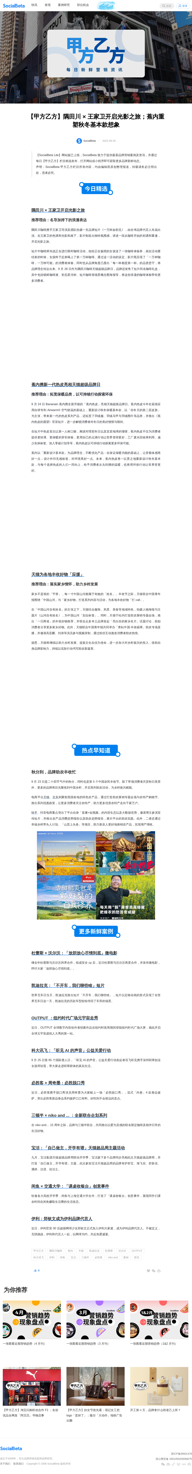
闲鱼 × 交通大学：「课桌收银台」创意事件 (70, 1186)
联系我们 (18, 1463)
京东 (55, 797)
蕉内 (70, 1250)
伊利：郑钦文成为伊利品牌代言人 (61, 1218)
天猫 (46, 797)
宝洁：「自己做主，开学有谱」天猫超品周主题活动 (78, 1148)
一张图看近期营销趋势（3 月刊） (88, 1343)
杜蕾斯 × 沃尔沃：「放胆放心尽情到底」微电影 (74, 953)
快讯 (34, 4)
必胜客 (98, 1257)
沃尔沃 (122, 1250)
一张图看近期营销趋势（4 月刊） (25, 1343)
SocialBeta (89, 140)
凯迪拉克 (94, 1250)
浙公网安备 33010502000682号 (174, 1458)
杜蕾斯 (109, 1250)
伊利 (51, 1257)
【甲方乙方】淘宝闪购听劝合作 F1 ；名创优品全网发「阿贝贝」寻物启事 (30, 1413)
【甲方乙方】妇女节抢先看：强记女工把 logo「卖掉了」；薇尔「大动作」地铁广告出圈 (94, 1415)
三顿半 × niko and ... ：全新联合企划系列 (69, 1115)
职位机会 (83, 4)
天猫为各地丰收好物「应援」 (57, 574)
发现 (48, 4)
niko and (113, 1257)
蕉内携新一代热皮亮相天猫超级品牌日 (65, 384)
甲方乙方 (38, 1250)
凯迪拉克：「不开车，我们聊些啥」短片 (67, 985)
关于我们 (5, 1463)
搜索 (168, 5)
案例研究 (64, 4)
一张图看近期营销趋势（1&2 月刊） (154, 1343)
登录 (184, 5)
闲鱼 (62, 1257)
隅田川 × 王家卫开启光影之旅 (58, 210)
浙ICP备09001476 (181, 1453)
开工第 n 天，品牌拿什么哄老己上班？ (155, 1410)
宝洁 (73, 1257)
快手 (34, 812)
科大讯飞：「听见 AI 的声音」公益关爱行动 (71, 1050)
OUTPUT (137, 1250)
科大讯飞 (38, 1257)
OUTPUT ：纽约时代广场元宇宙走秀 (64, 1018)
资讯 (136, 1257)
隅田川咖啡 (55, 1250)
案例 (125, 1257)
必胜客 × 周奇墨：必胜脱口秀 (58, 1083)
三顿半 (85, 1257)
